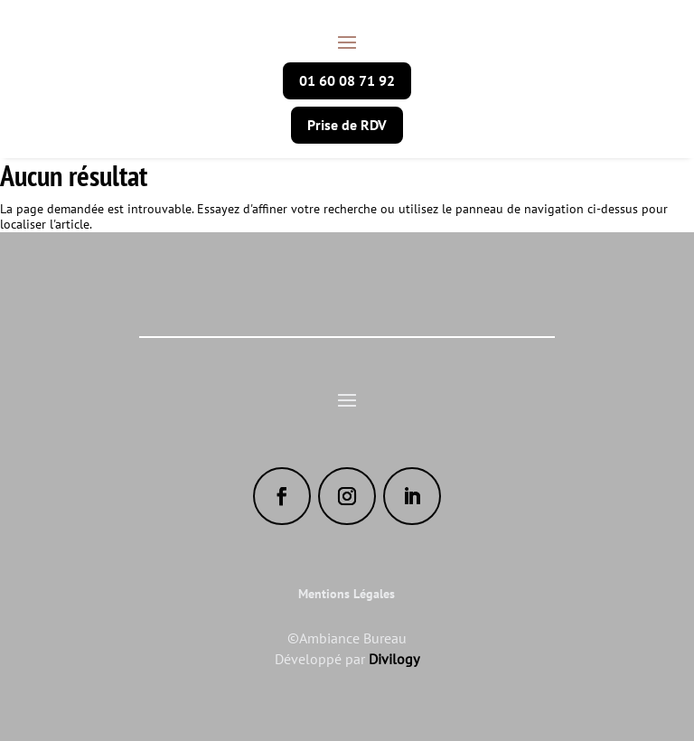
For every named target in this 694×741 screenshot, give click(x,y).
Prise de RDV (347, 125)
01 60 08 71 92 (347, 80)
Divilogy (394, 659)
